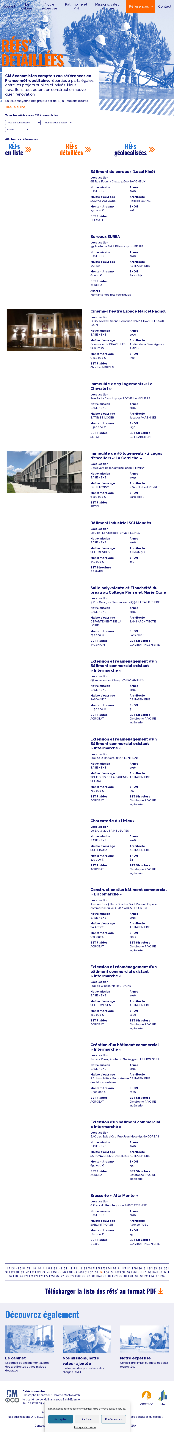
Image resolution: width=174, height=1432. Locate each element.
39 (22, 1272)
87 (115, 1276)
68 (16, 1276)
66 (165, 1272)
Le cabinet (27, 6)
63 (149, 1272)
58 (123, 1272)
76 (57, 1276)
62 (144, 1272)
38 (17, 1272)
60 (134, 1272)
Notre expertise (49, 6)
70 (27, 1276)
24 (109, 1268)
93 (146, 1276)
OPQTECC (146, 1398)
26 (119, 1268)
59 (128, 1272)
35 (165, 1268)
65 (160, 1272)
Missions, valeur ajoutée (108, 6)
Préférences (113, 1419)
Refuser (87, 1419)
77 (62, 1276)
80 (78, 1276)
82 (88, 1276)
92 (141, 1276)
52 (91, 1272)
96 (163, 1276)
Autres (95, 290)
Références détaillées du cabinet (141, 1416)
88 (120, 1276)
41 (33, 1272)
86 (110, 1276)
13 (54, 1268)
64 (155, 1272)
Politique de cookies (85, 1427)
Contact (164, 6)
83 (93, 1276)
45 (54, 1272)
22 (99, 1268)
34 (160, 1268)
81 (83, 1276)
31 (145, 1268)
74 (47, 1276)
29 (135, 1268)
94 (152, 1276)
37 (12, 1272)
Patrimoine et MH (76, 6)
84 (99, 1276)
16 (69, 1268)
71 (32, 1276)
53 (96, 1272)
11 (44, 1268)
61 (139, 1272)
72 (36, 1276)
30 (140, 1268)
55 (107, 1272)
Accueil (9, 6)
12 (49, 1268)
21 (94, 1268)
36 (7, 1272)
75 (52, 1276)
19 (83, 1268)
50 (81, 1272)
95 (157, 1276)
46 (59, 1272)
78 (67, 1276)
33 (155, 1268)
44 (48, 1272)
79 (72, 1276)
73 (41, 1276)
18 (78, 1268)
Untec (162, 1398)
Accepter (60, 1419)
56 (112, 1272)
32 (150, 1268)
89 (126, 1276)
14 (58, 1268)
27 (124, 1268)
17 (74, 1268)
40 (27, 1272)
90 (131, 1276)
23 (104, 1268)
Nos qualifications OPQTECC (26, 1416)
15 (63, 1268)
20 (89, 1268)
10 (39, 1268)
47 (64, 1272)
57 (118, 1272)
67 (10, 1276)
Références (138, 6)
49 (75, 1272)
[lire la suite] (16, 107)
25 (114, 1268)
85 (104, 1276)
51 (86, 1272)
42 (38, 1272)
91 (136, 1276)
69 (21, 1276)
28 (129, 1268)
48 (70, 1272)
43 (43, 1272)
